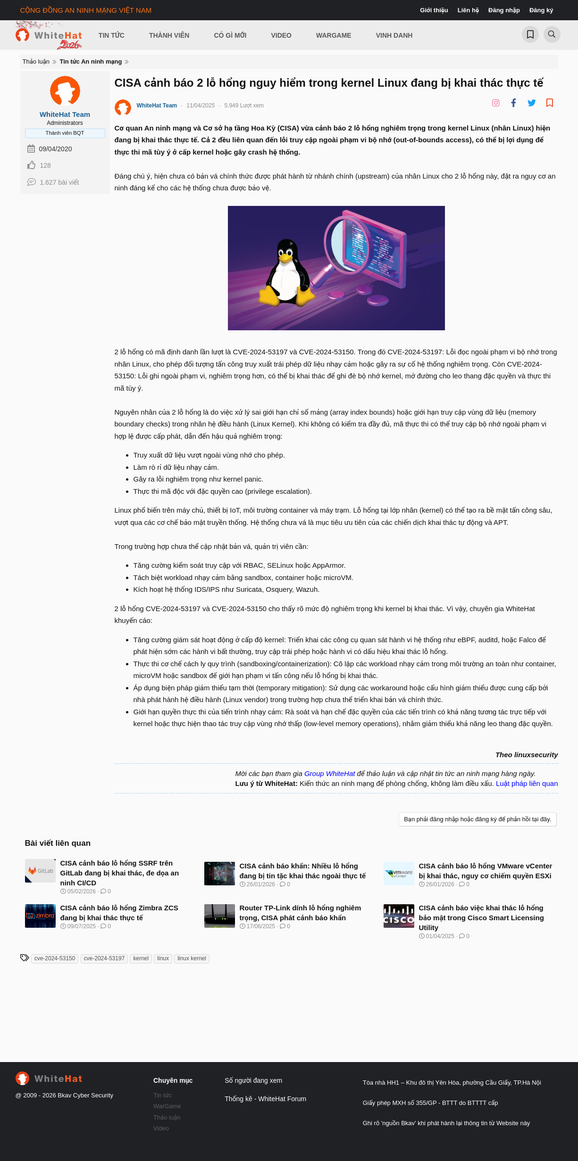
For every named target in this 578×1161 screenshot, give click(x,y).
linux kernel (191, 958)
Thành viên (169, 35)
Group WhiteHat (329, 773)
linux (163, 958)
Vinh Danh (394, 35)
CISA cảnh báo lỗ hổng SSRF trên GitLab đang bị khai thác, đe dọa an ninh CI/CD (119, 873)
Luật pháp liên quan (527, 783)
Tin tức (162, 1095)
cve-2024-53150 (54, 958)
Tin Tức (112, 35)
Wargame (334, 35)
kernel (141, 958)
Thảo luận (167, 1117)
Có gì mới (230, 35)
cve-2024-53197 (104, 958)
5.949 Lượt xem (244, 105)
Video (281, 35)
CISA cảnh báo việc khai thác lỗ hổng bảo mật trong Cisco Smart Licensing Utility (481, 918)
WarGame (167, 1106)
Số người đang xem (253, 1080)
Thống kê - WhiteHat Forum (265, 1099)
